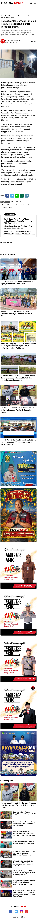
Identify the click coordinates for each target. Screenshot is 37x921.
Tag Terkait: (5, 202)
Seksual (3, 17)
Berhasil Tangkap (9, 16)
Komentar (34, 41)
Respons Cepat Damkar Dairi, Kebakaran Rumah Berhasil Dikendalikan (24, 824)
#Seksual (30, 205)
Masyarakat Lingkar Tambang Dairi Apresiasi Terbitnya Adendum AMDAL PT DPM (16, 313)
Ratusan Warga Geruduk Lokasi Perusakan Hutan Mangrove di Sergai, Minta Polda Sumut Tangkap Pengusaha (17, 378)
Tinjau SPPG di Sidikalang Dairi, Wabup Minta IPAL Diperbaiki (24, 842)
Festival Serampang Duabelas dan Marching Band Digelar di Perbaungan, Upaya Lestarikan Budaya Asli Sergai (18, 345)
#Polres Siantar (20, 205)
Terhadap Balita (10, 17)
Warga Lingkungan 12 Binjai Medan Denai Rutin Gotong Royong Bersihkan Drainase (23, 863)
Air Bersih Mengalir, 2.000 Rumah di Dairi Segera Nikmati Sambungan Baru (24, 873)
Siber (23, 917)
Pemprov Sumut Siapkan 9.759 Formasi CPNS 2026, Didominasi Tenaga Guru (24, 853)
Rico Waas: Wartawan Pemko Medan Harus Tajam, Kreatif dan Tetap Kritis (17, 282)
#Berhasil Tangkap (17, 202)
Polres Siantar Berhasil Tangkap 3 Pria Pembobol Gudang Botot (18, 227)
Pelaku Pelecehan (19, 16)
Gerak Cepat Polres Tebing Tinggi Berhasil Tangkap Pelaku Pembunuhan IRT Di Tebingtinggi (18, 221)
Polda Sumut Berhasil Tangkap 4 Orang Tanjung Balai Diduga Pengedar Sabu (18, 232)
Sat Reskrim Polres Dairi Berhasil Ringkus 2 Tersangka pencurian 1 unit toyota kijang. (24, 833)
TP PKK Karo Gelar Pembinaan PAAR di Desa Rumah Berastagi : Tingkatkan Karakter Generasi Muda (18, 442)
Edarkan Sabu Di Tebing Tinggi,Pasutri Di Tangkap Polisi (24, 813)
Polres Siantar (28, 16)
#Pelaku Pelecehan (7, 205)
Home (2, 16)
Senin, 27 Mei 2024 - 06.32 (11, 42)
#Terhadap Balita (6, 208)
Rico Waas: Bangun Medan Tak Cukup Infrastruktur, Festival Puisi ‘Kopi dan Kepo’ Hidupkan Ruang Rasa (24, 893)
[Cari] (31, 3)
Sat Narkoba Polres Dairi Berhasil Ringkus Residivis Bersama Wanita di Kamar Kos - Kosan (17, 410)
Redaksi (15, 917)
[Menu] (35, 3)
